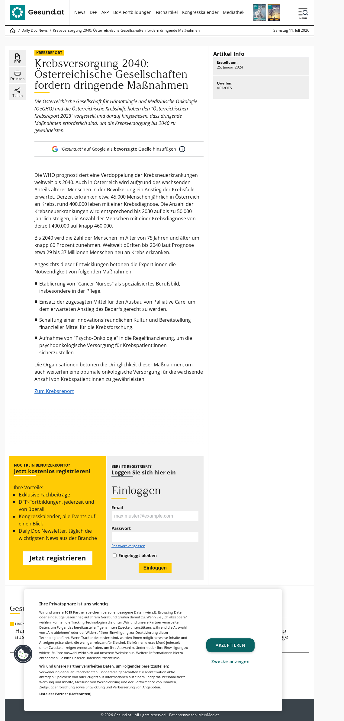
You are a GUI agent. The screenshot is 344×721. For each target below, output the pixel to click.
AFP (105, 12)
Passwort (121, 528)
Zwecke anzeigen (230, 661)
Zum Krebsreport (54, 391)
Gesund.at (122, 714)
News (79, 12)
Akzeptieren (231, 645)
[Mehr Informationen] (182, 149)
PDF (17, 58)
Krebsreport (49, 52)
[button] (23, 654)
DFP (93, 12)
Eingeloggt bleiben (137, 556)
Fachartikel (167, 12)
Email (117, 508)
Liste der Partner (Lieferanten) (65, 693)
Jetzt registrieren (57, 558)
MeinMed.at (208, 714)
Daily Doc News (34, 30)
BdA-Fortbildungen (132, 12)
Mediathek (233, 12)
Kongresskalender (200, 12)
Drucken (17, 75)
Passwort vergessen (128, 546)
